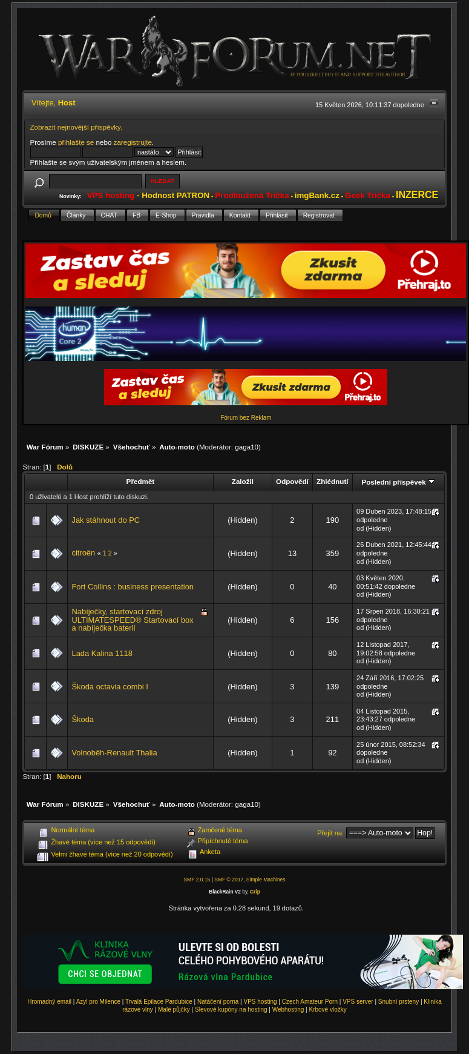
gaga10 (246, 447)
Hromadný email (49, 1001)
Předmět (140, 481)
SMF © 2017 (228, 880)
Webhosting (288, 1009)
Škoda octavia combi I (109, 686)
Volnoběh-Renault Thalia (114, 752)
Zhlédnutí (332, 481)
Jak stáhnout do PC (105, 520)
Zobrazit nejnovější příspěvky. (76, 127)
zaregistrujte (133, 142)
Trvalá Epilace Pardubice (158, 1001)
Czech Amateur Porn (310, 1001)
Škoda (82, 719)
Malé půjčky (174, 1009)
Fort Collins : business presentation (132, 586)
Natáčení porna (217, 1001)
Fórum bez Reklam (245, 417)
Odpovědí (292, 481)
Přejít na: (330, 833)
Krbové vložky (327, 1009)
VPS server (358, 1001)
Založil (243, 481)
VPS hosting (260, 1001)
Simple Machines (266, 880)
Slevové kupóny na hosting (231, 1009)
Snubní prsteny (398, 1001)
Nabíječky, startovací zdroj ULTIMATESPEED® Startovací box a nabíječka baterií (132, 619)
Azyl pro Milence (98, 1001)
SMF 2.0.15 (196, 880)
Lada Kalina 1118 (101, 653)
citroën (83, 552)
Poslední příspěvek (398, 482)
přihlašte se (76, 142)
